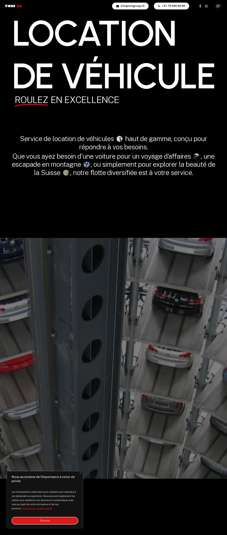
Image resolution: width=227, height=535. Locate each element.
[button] (218, 6)
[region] (45, 499)
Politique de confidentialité (37, 508)
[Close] (80, 473)
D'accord (45, 520)
